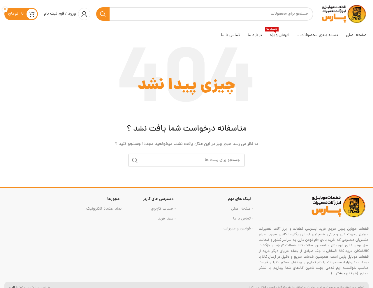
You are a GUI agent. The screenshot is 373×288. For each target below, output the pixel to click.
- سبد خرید (167, 221)
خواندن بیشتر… (344, 275)
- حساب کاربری (163, 211)
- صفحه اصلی (242, 211)
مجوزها (113, 201)
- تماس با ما (243, 221)
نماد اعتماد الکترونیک (104, 211)
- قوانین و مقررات (238, 231)
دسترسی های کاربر (158, 201)
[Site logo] (344, 16)
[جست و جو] (204, 15)
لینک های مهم (239, 201)
